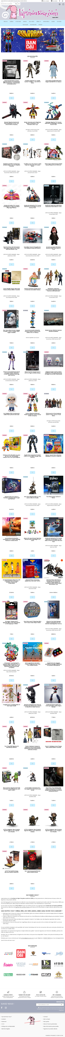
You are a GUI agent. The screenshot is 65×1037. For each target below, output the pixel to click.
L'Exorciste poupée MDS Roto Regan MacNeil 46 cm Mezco (53, 81)
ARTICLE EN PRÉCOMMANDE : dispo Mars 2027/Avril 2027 (11, 671)
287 (32, 717)
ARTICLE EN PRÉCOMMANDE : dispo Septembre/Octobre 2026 (53, 130)
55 (32, 218)
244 (11, 509)
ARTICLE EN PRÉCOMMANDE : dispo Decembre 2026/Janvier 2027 (11, 171)
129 (32, 343)
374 (11, 592)
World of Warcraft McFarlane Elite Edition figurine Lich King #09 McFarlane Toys (11, 248)
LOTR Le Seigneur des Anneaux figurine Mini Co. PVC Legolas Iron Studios (11, 831)
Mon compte (45, 1)
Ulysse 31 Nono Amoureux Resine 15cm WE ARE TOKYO (32, 580)
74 (53, 800)
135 (53, 384)
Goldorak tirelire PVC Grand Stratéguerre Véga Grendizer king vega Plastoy (11, 206)
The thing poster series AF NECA (53, 497)
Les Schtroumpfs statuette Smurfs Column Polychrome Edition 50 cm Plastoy (32, 331)
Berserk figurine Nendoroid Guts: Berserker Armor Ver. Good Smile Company (11, 123)
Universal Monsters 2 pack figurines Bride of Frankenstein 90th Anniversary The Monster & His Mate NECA (11, 82)
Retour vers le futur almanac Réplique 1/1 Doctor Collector (53, 456)
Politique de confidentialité (8, 1026)
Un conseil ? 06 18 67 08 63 (40, 994)
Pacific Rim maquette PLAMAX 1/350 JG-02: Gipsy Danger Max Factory (32, 456)
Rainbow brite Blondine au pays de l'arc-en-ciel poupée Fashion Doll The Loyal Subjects (11, 456)
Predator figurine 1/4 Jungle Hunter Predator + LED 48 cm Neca (32, 82)
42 (11, 717)
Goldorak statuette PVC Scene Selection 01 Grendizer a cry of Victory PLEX (32, 206)
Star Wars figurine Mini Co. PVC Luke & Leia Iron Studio (32, 497)
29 (11, 176)
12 (53, 675)
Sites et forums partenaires (50, 1024)
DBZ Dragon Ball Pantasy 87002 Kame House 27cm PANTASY (53, 164)
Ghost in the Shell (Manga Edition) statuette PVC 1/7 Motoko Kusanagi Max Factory (53, 623)
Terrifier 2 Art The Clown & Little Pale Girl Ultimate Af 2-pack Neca (32, 165)
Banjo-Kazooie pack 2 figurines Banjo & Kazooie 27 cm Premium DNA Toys (32, 123)
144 (53, 301)
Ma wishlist (54, 1)
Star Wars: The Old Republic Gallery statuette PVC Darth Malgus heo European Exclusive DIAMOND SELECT (53, 789)
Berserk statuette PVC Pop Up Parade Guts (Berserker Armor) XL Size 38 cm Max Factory (32, 706)
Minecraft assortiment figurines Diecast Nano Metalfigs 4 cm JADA (32, 539)
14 (11, 800)
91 (53, 218)
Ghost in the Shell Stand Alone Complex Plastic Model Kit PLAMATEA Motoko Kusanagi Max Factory (11, 373)
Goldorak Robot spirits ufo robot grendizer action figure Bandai (53, 706)
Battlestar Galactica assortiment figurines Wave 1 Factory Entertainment (53, 290)
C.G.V (3, 1024)
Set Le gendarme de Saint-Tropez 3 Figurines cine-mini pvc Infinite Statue (32, 664)
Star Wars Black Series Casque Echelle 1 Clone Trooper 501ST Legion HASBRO (11, 331)
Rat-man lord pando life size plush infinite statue (32, 872)
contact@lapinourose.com (27, 938)
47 (11, 842)
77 (53, 717)
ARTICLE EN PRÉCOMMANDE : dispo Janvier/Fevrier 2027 (32, 171)
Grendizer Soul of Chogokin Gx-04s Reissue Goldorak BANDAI (32, 248)
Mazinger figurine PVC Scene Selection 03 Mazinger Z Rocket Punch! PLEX (53, 123)
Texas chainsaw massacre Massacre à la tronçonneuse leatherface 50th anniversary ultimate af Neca (32, 748)
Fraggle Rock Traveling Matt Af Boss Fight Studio (11, 705)
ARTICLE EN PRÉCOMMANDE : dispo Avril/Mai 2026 (53, 712)
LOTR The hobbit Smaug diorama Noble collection (11, 872)
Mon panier (46, 1021)
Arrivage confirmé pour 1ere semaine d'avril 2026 (32, 130)
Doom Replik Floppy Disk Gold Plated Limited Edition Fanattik (11, 289)
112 (32, 592)
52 (32, 509)
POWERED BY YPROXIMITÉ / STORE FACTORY (54, 1035)
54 (11, 259)
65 (11, 384)
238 (53, 634)
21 (11, 426)
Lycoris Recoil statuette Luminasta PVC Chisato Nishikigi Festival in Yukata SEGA (11, 539)
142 (32, 93)
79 (11, 343)
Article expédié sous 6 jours (32, 337)
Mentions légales (6, 1029)
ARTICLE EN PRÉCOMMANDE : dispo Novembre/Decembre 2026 (32, 255)
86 (32, 135)
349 (11, 759)
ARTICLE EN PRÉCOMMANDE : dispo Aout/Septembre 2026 (11, 296)
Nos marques (32, 946)
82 (32, 468)
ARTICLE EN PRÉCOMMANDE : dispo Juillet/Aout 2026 (11, 255)
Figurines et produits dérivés (50, 1029)
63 (32, 176)
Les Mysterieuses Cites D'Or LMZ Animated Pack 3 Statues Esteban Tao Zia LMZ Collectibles (11, 581)
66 (11, 93)
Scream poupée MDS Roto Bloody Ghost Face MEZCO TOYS (53, 248)
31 (11, 218)
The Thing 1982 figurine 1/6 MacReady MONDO (11, 747)
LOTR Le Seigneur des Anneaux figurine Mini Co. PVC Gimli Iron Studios (32, 831)
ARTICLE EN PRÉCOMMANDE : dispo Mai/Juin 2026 (53, 546)
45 (53, 343)
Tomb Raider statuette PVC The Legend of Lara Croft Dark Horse (32, 789)
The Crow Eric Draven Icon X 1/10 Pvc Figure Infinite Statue (32, 372)
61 (11, 135)
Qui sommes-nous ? (32, 895)
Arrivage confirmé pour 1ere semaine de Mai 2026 (53, 421)
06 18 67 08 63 (46, 938)
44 (53, 509)
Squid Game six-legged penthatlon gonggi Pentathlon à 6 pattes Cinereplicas (53, 664)
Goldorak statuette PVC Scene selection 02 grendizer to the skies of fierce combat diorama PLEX (53, 540)
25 (53, 468)
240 (32, 259)
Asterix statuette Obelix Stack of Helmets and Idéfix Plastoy (32, 289)
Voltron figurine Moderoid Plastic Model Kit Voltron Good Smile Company (32, 415)
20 (53, 759)
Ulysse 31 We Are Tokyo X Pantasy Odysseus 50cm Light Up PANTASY (11, 498)
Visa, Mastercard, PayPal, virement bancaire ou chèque (24, 994)
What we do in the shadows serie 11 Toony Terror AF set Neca (53, 415)
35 (55, 592)
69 (32, 426)
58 (32, 384)
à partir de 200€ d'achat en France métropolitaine (8, 994)
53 (53, 135)
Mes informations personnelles (51, 1026)
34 (32, 301)
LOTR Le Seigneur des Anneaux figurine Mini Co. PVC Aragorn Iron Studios (53, 831)
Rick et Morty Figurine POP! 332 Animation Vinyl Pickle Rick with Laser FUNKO (11, 789)
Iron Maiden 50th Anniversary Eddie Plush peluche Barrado (11, 414)
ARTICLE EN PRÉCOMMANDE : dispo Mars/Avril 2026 (32, 587)
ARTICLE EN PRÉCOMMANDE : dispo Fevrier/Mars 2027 (53, 213)
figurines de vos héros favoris (22, 907)
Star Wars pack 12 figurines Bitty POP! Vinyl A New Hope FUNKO (32, 622)
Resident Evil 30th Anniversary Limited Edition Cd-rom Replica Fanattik (11, 165)
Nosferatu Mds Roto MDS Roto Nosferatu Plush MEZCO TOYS (53, 206)
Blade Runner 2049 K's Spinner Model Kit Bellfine (53, 331)
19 (11, 301)
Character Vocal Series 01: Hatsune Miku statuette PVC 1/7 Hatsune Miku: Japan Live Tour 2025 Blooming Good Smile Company (11, 665)
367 (11, 675)
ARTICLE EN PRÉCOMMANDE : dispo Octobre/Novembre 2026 (11, 380)
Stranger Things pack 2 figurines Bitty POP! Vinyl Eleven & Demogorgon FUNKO (11, 623)
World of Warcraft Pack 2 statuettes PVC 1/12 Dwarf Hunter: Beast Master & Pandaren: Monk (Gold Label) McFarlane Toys (53, 582)
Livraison (4, 1019)
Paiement (4, 1021)
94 (53, 93)
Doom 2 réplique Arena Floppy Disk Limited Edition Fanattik (53, 747)
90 (53, 259)
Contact (46, 1016)
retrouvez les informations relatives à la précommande (57, 994)
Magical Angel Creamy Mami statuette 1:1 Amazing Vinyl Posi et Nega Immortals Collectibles (53, 373)
